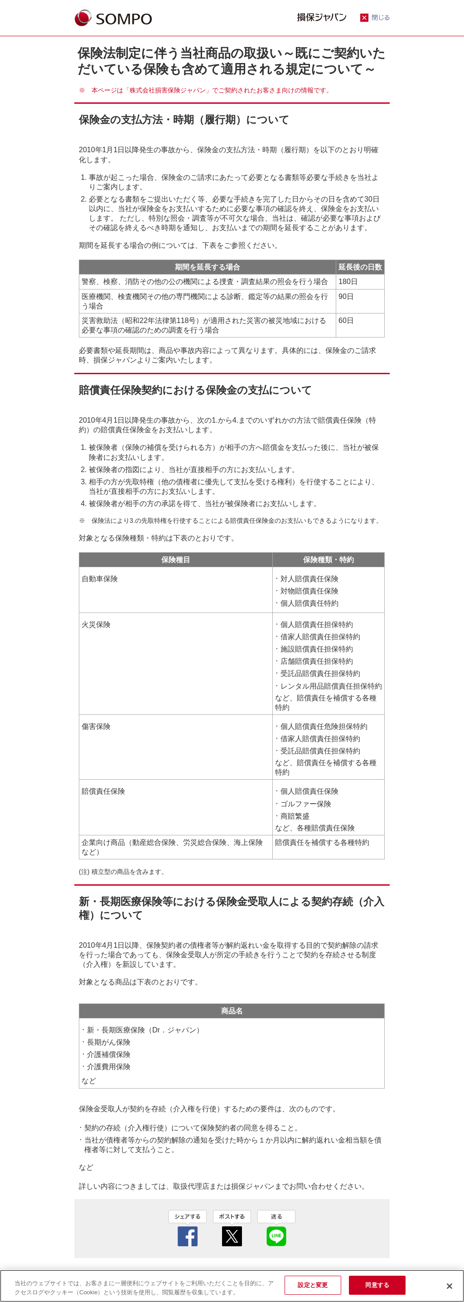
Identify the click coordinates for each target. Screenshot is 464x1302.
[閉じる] (449, 1286)
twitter (232, 1228)
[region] (232, 1286)
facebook (188, 1228)
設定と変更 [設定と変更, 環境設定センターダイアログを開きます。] (313, 1285)
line (276, 1228)
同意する (377, 1285)
